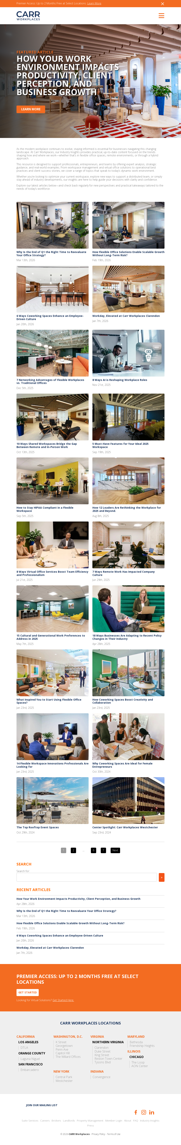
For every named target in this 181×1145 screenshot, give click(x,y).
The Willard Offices (68, 1057)
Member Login (113, 1120)
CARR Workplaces (28, 15)
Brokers (56, 1120)
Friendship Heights (142, 1046)
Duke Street (102, 1051)
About (127, 1120)
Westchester (64, 1081)
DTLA (24, 1047)
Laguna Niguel (30, 1059)
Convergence (101, 1077)
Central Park (64, 1077)
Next (115, 850)
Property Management (90, 1120)
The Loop (138, 1062)
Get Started (27, 992)
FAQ (135, 1120)
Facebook (135, 1112)
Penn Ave (62, 1049)
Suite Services (30, 1120)
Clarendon (101, 1047)
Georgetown (64, 1046)
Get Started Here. (63, 1000)
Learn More (94, 3)
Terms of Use (113, 1134)
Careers (45, 1120)
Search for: (23, 871)
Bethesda (136, 1042)
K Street (61, 1042)
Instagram (143, 1112)
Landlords (69, 1120)
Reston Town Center (108, 1058)
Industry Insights (149, 1120)
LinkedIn (151, 1112)
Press (90, 1125)
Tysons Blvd (102, 1062)
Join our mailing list (41, 1105)
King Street (101, 1055)
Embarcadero (29, 1070)
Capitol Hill (63, 1053)
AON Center (139, 1066)
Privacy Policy (98, 1134)
